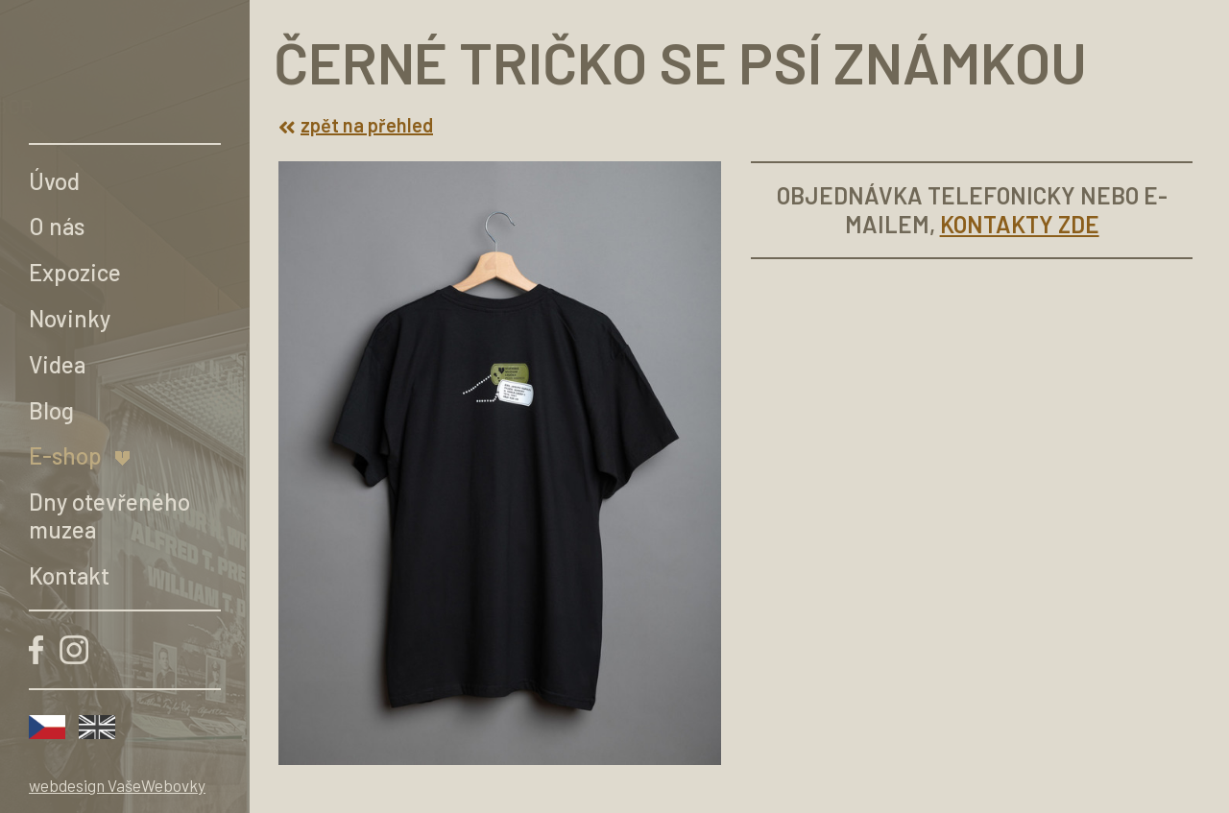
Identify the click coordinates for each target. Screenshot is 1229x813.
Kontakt (69, 575)
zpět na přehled (355, 124)
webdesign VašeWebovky (117, 785)
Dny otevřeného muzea (109, 515)
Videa (57, 364)
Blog (51, 410)
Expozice (75, 272)
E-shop (65, 455)
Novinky (69, 318)
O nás (56, 226)
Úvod (54, 181)
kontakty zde (1019, 224)
